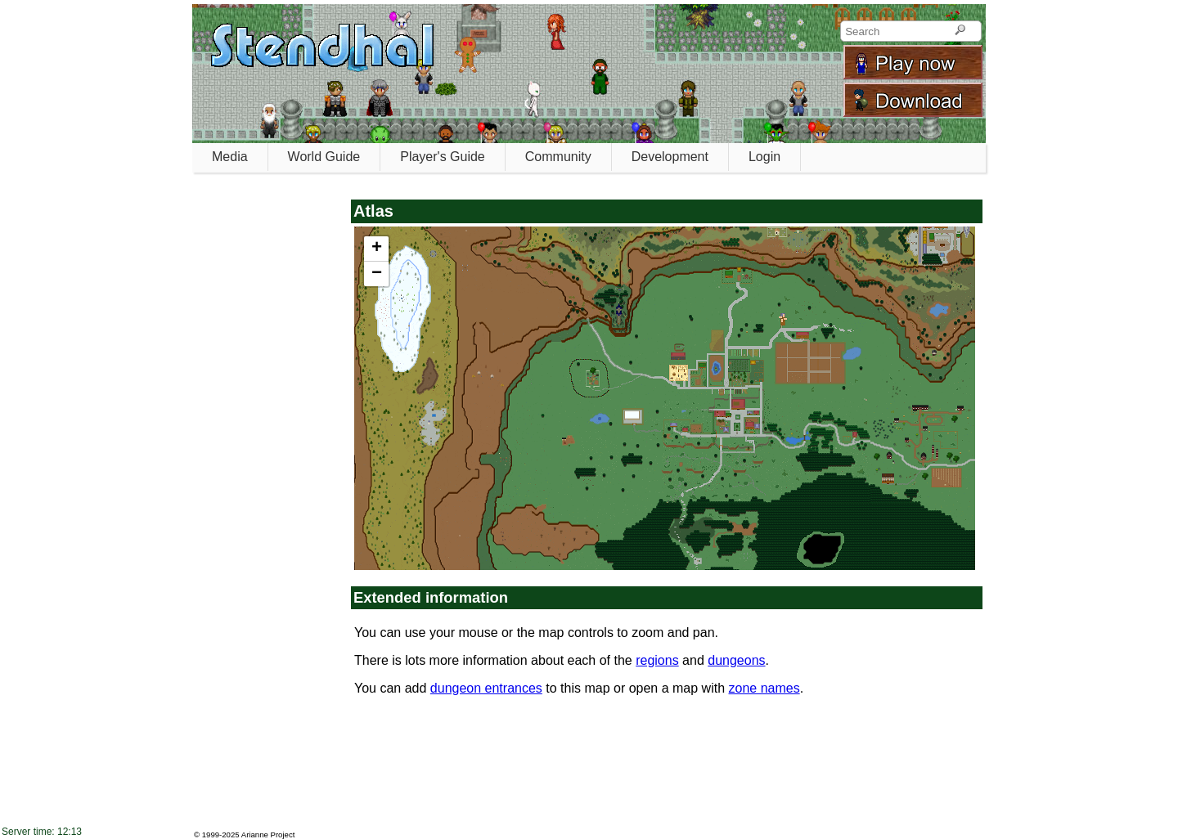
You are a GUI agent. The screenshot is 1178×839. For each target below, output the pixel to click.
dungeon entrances (486, 688)
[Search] (960, 31)
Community (558, 157)
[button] (376, 249)
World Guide (324, 157)
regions (657, 660)
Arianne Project (268, 834)
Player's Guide (442, 157)
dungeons (736, 660)
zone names (764, 688)
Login (764, 157)
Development (670, 157)
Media (230, 157)
